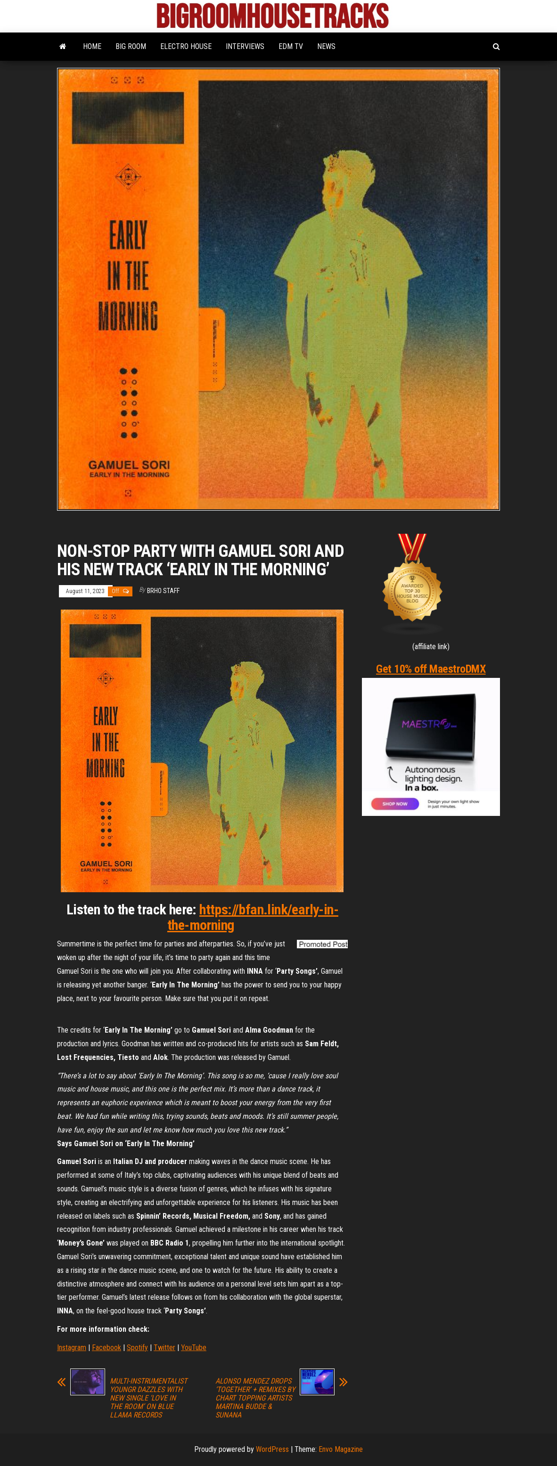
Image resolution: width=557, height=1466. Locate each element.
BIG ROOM (130, 46)
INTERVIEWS (245, 46)
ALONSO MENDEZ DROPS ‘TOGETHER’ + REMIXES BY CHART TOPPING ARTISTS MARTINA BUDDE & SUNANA (255, 1398)
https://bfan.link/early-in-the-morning (252, 917)
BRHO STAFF (163, 591)
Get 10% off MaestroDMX (430, 669)
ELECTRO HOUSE (186, 46)
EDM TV (290, 46)
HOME (92, 46)
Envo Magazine (341, 1449)
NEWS (326, 46)
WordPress (272, 1449)
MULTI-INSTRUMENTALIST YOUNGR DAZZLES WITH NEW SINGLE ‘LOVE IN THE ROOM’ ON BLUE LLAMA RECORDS (148, 1398)
